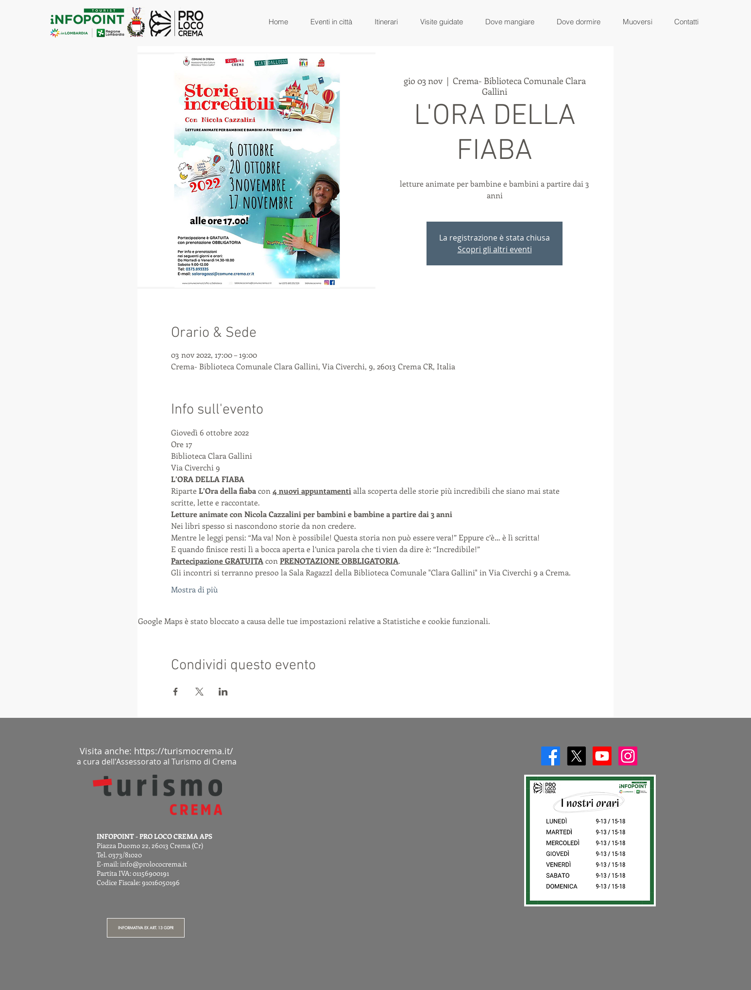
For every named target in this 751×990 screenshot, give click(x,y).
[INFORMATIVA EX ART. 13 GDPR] (146, 928)
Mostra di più (194, 589)
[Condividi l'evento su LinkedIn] (223, 691)
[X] (576, 756)
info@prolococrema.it (153, 863)
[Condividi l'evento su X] (199, 691)
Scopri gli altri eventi (495, 249)
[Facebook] (550, 756)
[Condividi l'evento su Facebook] (175, 691)
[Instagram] (627, 756)
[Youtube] (602, 756)
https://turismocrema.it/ (183, 751)
